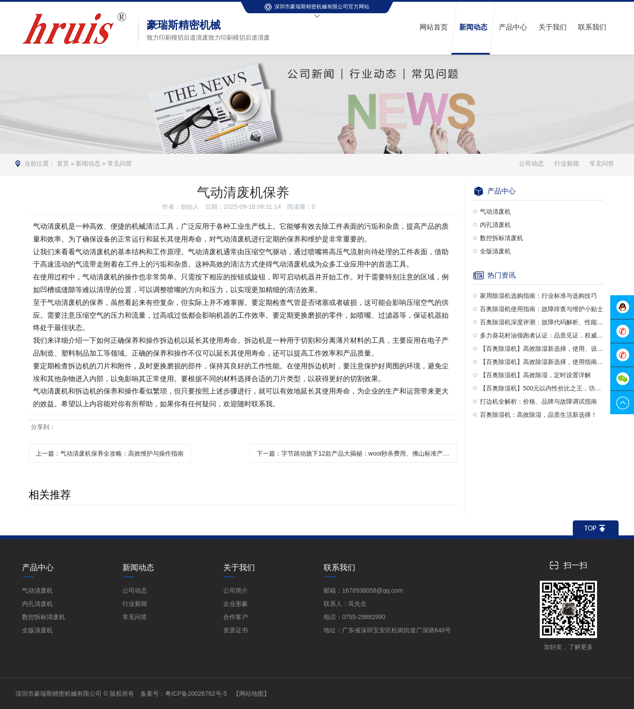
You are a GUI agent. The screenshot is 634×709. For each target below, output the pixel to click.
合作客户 (235, 616)
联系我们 (339, 567)
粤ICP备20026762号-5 (196, 693)
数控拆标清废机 (501, 237)
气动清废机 (495, 211)
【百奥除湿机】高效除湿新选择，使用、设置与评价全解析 (541, 348)
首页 (63, 163)
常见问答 (119, 163)
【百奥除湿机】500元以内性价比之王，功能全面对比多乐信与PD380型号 (541, 388)
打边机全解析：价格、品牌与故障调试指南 (538, 401)
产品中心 (38, 567)
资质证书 (235, 630)
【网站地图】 (251, 693)
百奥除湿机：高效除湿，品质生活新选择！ (538, 414)
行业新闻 (566, 163)
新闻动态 (88, 163)
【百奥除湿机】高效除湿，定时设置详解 (535, 375)
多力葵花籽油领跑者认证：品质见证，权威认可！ (541, 335)
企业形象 (235, 603)
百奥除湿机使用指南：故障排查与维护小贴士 (541, 308)
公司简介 (235, 590)
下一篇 (357, 453)
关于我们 (239, 567)
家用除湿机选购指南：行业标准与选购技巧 (538, 295)
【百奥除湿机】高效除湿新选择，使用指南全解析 (541, 361)
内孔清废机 (495, 224)
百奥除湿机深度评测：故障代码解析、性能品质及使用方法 (541, 322)
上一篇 (110, 453)
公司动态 (531, 163)
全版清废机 (495, 251)
